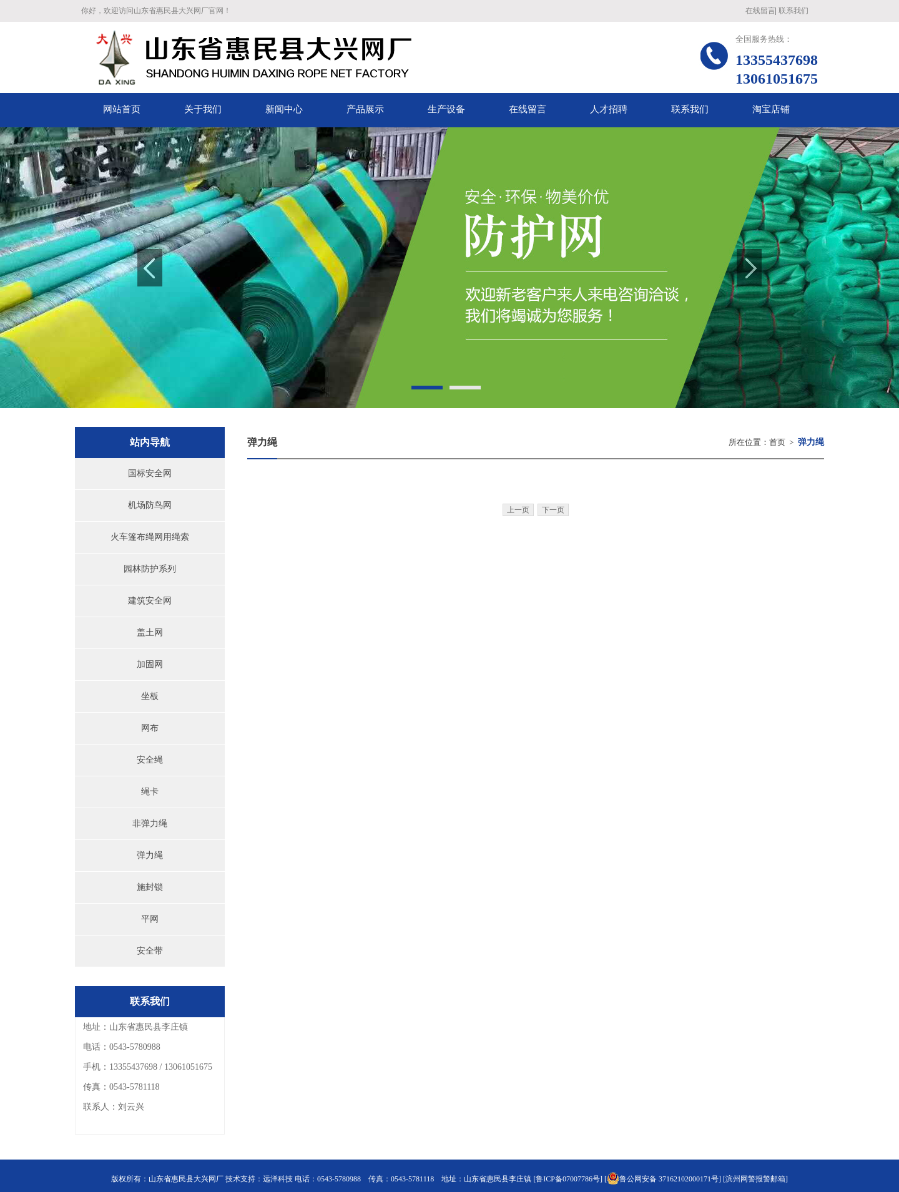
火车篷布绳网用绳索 (150, 537)
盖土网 (150, 632)
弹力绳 (150, 855)
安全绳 (150, 760)
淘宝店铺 (771, 109)
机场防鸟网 (150, 505)
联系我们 (793, 10)
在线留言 (760, 10)
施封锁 (150, 887)
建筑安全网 (150, 600)
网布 (150, 728)
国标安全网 (150, 473)
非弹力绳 (149, 823)
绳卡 (150, 791)
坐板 (150, 696)
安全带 (150, 950)
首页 (777, 442)
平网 (150, 919)
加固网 (150, 664)
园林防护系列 (150, 569)
